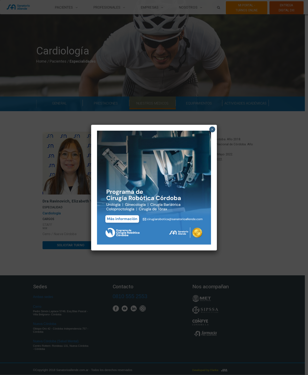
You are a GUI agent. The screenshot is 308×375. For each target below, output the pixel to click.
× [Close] (212, 129)
